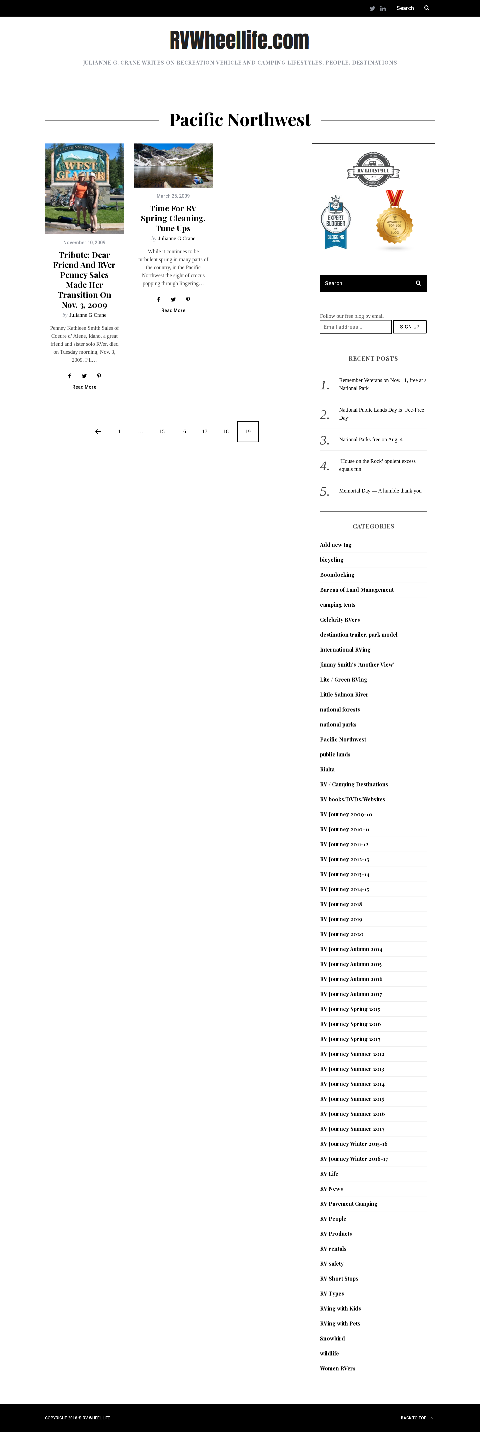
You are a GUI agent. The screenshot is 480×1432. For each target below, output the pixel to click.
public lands (335, 754)
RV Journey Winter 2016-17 (354, 1158)
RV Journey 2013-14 (344, 874)
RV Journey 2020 (342, 933)
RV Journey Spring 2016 (350, 1023)
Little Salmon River (344, 694)
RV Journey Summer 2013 (352, 1068)
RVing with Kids (340, 1308)
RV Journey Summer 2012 (352, 1053)
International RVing (345, 649)
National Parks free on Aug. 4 (371, 439)
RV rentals (333, 1248)
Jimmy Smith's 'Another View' (357, 664)
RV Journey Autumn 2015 (351, 963)
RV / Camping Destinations (354, 784)
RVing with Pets (340, 1323)
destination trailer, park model (359, 634)
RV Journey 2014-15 (344, 889)
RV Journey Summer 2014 (352, 1083)
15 (162, 431)
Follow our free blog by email (352, 316)
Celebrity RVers (340, 619)
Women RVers (338, 1368)
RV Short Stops (339, 1278)
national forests (340, 709)
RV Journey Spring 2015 (350, 1008)
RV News (331, 1188)
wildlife (329, 1353)
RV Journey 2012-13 (344, 859)
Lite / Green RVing (343, 679)
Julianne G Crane (87, 315)
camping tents (338, 604)
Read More (84, 387)
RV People (333, 1218)
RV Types (332, 1293)
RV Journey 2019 (341, 919)
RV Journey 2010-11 (344, 829)
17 (204, 431)
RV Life (329, 1173)
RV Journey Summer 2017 (352, 1128)
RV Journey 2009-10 (346, 814)
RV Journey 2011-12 (344, 844)
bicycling (332, 559)
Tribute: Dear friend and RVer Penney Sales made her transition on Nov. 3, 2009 (84, 279)
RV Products (336, 1233)
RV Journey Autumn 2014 (351, 948)
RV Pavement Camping (349, 1203)
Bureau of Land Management (357, 589)
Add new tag (336, 544)
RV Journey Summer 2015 (352, 1098)
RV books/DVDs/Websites (352, 799)
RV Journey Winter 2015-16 (354, 1143)
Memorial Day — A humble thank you (380, 491)
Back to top (417, 1418)
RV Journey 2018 (341, 904)
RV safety (332, 1263)
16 (183, 431)
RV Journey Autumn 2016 (351, 978)
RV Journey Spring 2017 (350, 1038)
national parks (338, 724)
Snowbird (332, 1338)
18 (226, 431)
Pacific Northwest (343, 739)
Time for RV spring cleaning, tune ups (173, 218)
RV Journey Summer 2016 (352, 1113)
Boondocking (337, 574)
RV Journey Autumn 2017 (351, 993)
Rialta (327, 769)
